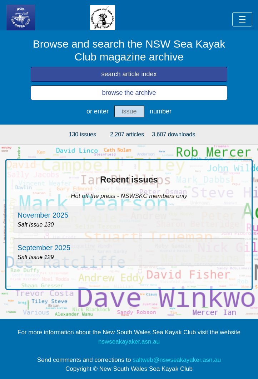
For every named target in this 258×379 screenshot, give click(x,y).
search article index (129, 74)
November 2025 (43, 215)
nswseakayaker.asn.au (129, 341)
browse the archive (129, 92)
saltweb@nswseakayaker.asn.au (177, 359)
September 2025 (44, 248)
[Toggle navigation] (242, 19)
